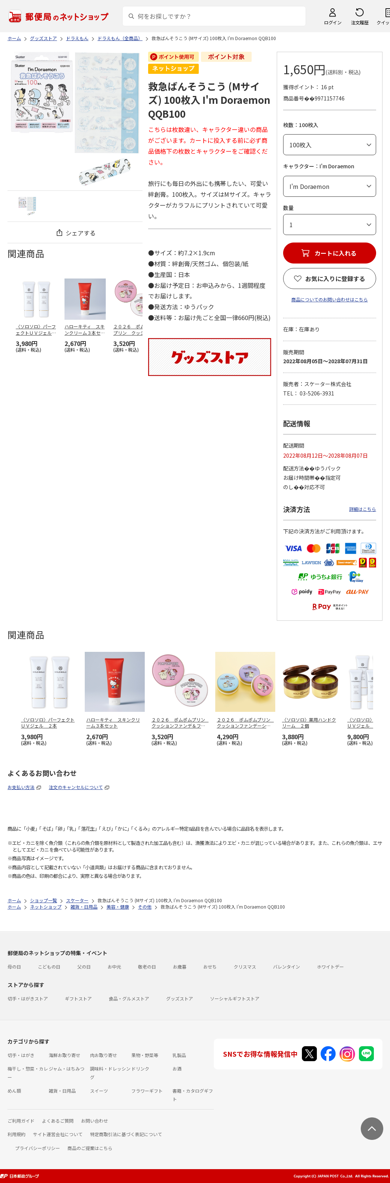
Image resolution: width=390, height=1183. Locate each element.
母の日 (14, 966)
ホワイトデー (330, 966)
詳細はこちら (362, 509)
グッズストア (179, 998)
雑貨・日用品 (62, 1090)
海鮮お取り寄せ (64, 1055)
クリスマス (245, 966)
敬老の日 (147, 966)
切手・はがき (21, 1055)
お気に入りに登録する (335, 278)
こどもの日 (49, 966)
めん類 (14, 1090)
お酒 (177, 1068)
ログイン (332, 22)
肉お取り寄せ (103, 1055)
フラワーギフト (147, 1090)
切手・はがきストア (28, 998)
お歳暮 (179, 966)
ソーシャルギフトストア (235, 998)
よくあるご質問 (58, 1120)
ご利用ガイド (21, 1120)
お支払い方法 (21, 787)
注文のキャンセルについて (76, 787)
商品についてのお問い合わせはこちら (329, 299)
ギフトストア (78, 998)
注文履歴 (359, 22)
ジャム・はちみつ (66, 1068)
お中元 (114, 966)
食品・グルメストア (129, 998)
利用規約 (17, 1134)
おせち (210, 966)
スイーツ (99, 1090)
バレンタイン (286, 966)
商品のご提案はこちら (90, 1148)
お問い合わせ (94, 1120)
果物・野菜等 (144, 1055)
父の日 (84, 966)
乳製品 (179, 1055)
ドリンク (140, 1068)
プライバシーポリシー (37, 1148)
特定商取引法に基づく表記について (126, 1134)
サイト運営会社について (57, 1134)
